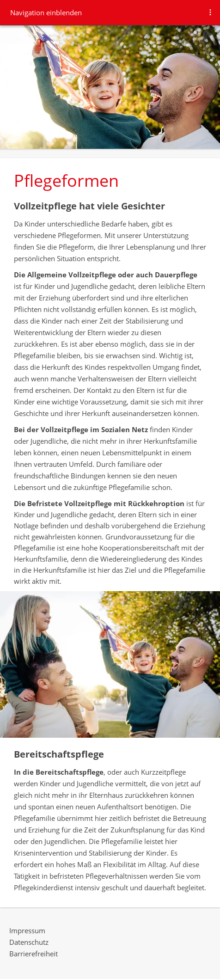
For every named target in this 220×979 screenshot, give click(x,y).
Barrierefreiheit (33, 953)
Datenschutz (29, 942)
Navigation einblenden (46, 12)
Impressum (27, 930)
